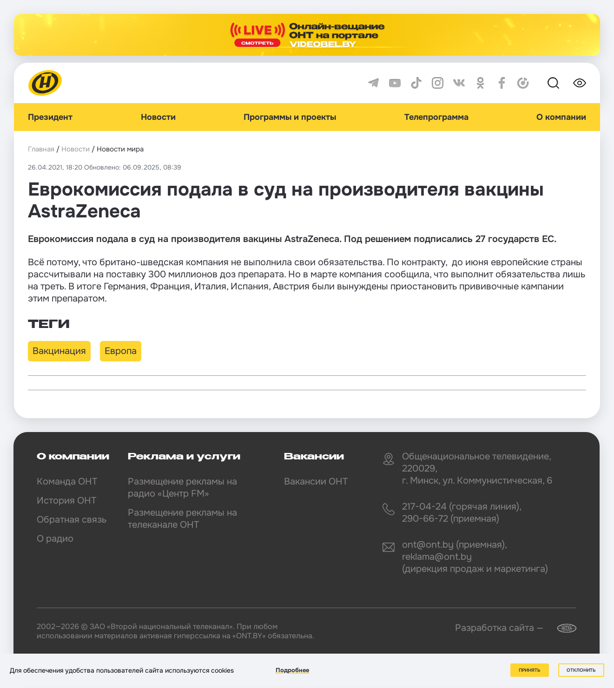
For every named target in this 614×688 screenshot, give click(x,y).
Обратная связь (71, 519)
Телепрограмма (436, 117)
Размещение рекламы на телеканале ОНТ (182, 519)
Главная (41, 149)
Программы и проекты (290, 117)
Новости (158, 117)
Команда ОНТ (67, 481)
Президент (50, 117)
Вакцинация (59, 351)
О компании (561, 117)
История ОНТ (66, 500)
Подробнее (292, 670)
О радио (55, 538)
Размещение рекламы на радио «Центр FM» (182, 487)
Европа (121, 351)
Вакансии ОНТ (316, 481)
